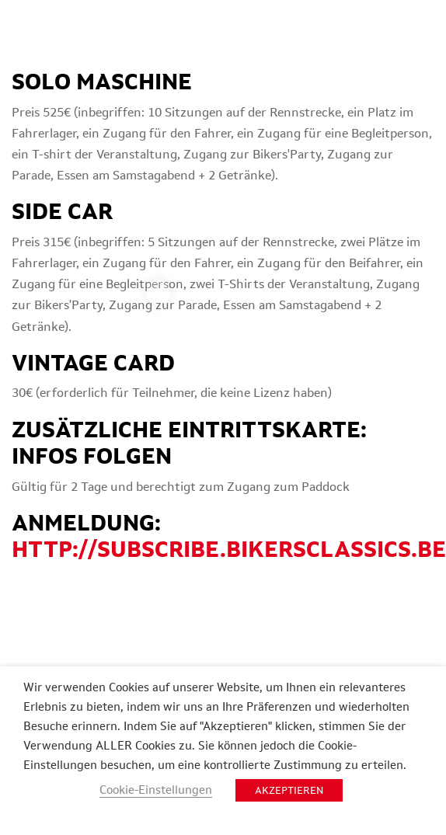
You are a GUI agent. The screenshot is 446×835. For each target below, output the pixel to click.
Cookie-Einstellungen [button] (155, 789)
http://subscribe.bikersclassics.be (229, 549)
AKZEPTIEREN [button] (289, 790)
